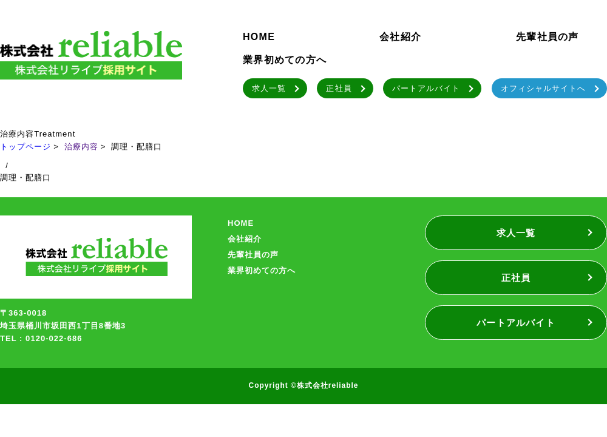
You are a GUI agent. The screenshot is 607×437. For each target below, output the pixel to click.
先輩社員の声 (547, 37)
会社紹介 (400, 37)
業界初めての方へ (285, 60)
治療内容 (81, 146)
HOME (259, 37)
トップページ (25, 146)
